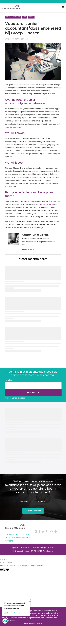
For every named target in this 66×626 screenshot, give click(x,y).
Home (7, 17)
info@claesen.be (47, 204)
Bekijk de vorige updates (15, 398)
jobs (24, 17)
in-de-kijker (16, 17)
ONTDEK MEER (28, 249)
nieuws (31, 17)
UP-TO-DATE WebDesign (41, 551)
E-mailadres (10, 380)
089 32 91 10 (24, 534)
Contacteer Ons (33, 510)
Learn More (29, 624)
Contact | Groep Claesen (35, 234)
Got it (40, 624)
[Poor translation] (6, 569)
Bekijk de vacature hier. (12, 613)
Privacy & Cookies (21, 551)
